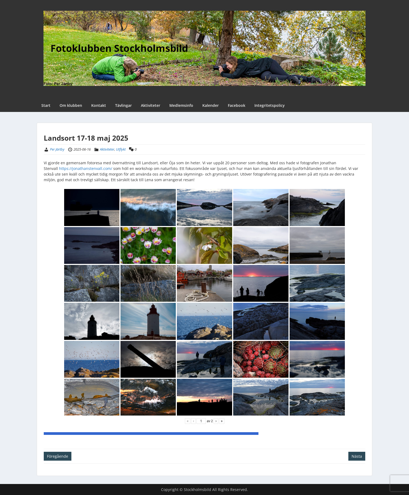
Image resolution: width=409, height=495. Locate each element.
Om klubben (71, 105)
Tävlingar (123, 105)
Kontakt (98, 105)
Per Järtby (57, 149)
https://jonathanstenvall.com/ (85, 168)
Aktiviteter (150, 105)
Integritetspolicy (269, 105)
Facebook (236, 105)
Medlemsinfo (181, 105)
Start (45, 105)
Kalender (210, 105)
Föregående (57, 456)
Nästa (357, 456)
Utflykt (121, 149)
